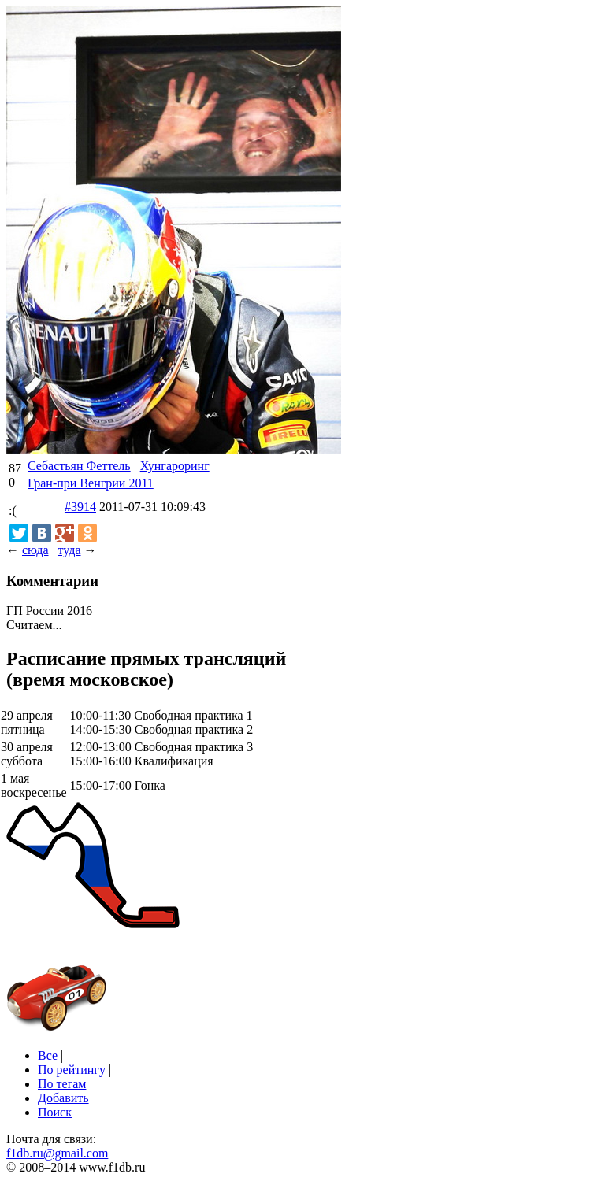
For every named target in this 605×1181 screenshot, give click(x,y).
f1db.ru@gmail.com (57, 1153)
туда (69, 550)
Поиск (55, 1112)
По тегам (62, 1083)
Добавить (63, 1098)
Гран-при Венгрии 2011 (91, 483)
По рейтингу (72, 1069)
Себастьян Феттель (79, 465)
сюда (35, 550)
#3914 (80, 506)
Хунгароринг (175, 465)
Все (48, 1055)
